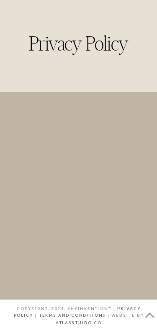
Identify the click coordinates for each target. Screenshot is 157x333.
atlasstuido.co (79, 322)
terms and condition (71, 315)
